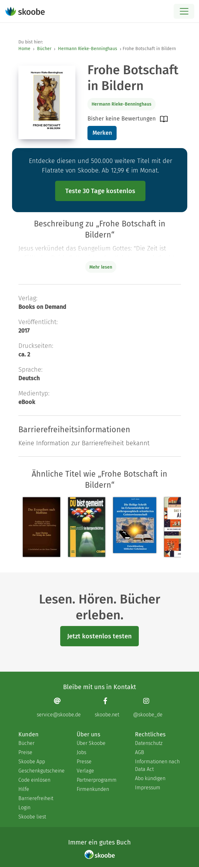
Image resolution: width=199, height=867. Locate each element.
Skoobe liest (32, 817)
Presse (84, 762)
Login (24, 808)
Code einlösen (34, 780)
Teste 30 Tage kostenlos (100, 191)
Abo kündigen (150, 778)
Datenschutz (149, 743)
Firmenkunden (93, 789)
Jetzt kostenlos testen (99, 636)
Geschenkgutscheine (41, 771)
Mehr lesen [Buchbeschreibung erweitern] (100, 267)
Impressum (147, 788)
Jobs (81, 752)
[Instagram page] (148, 707)
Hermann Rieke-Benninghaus (87, 48)
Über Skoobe (91, 743)
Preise (25, 752)
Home (24, 48)
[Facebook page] (106, 707)
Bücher (44, 48)
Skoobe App (31, 762)
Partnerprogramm (97, 780)
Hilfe (23, 789)
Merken (102, 132)
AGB (139, 752)
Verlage (85, 771)
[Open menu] (184, 11)
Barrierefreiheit (35, 798)
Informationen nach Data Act (157, 765)
